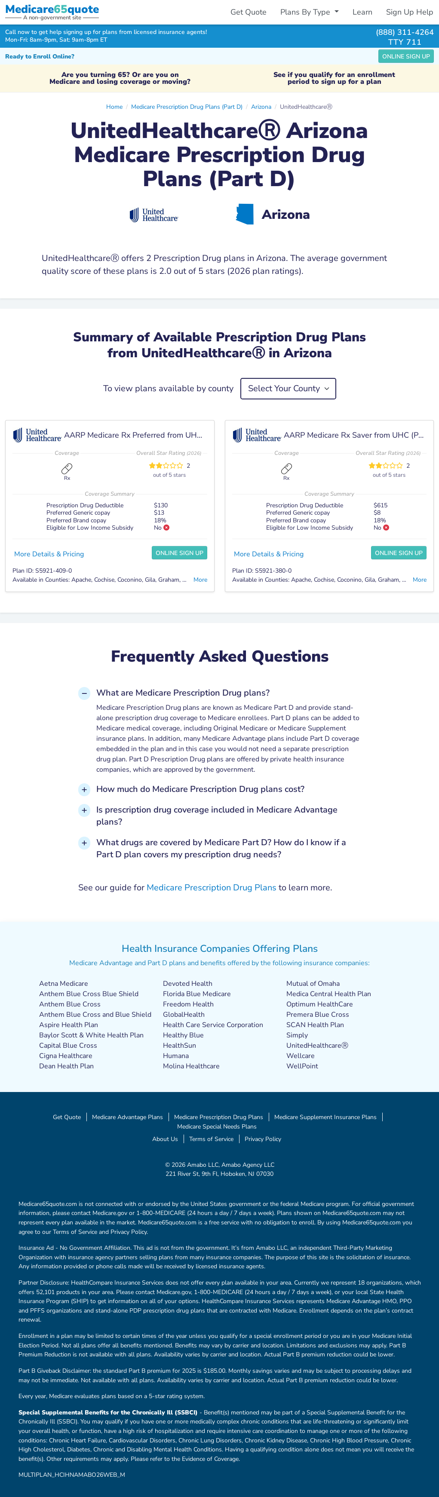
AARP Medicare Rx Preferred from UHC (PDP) (144, 435)
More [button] (200, 579)
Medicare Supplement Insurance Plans (325, 1117)
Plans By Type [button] (306, 12)
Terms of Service (211, 1139)
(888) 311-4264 (405, 32)
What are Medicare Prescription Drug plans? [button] (183, 693)
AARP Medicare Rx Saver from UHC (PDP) (357, 435)
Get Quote (248, 12)
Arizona (261, 106)
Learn (362, 12)
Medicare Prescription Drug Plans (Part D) (187, 106)
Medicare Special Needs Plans (217, 1126)
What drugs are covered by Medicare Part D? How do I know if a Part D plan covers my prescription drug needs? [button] (221, 848)
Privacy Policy (263, 1139)
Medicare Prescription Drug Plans (211, 887)
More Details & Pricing (49, 554)
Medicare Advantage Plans (127, 1117)
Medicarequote (52, 9)
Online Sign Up (406, 56)
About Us (165, 1139)
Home (114, 106)
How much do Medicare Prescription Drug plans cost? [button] (200, 789)
